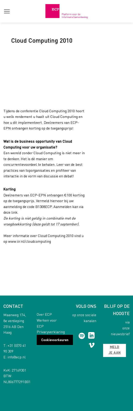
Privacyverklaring (51, 331)
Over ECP (44, 314)
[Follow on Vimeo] (91, 346)
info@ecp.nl (16, 357)
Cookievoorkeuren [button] (54, 340)
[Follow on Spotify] (81, 336)
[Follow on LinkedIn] (91, 336)
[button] (6, 11)
